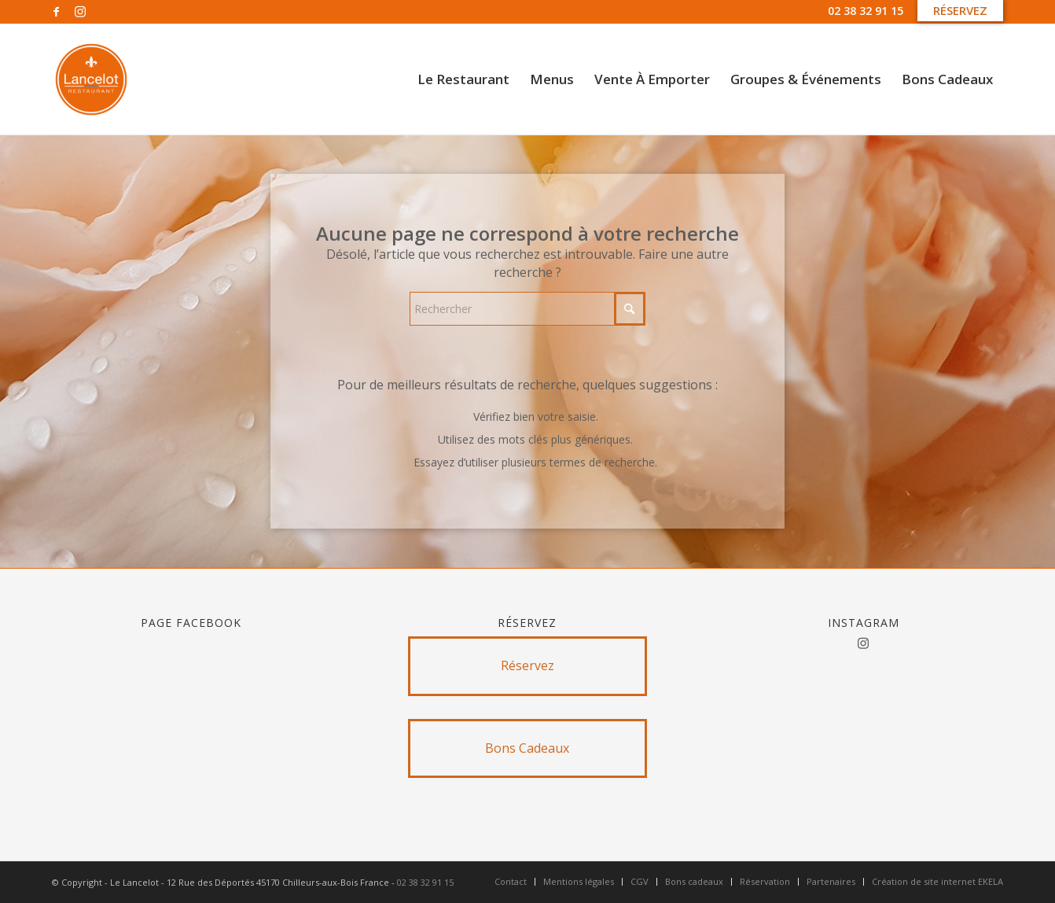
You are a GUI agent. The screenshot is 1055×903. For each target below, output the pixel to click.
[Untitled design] (91, 79)
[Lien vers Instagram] (80, 12)
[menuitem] (463, 79)
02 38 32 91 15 (865, 10)
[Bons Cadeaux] (528, 748)
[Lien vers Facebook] (56, 12)
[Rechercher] (527, 309)
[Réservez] (528, 665)
